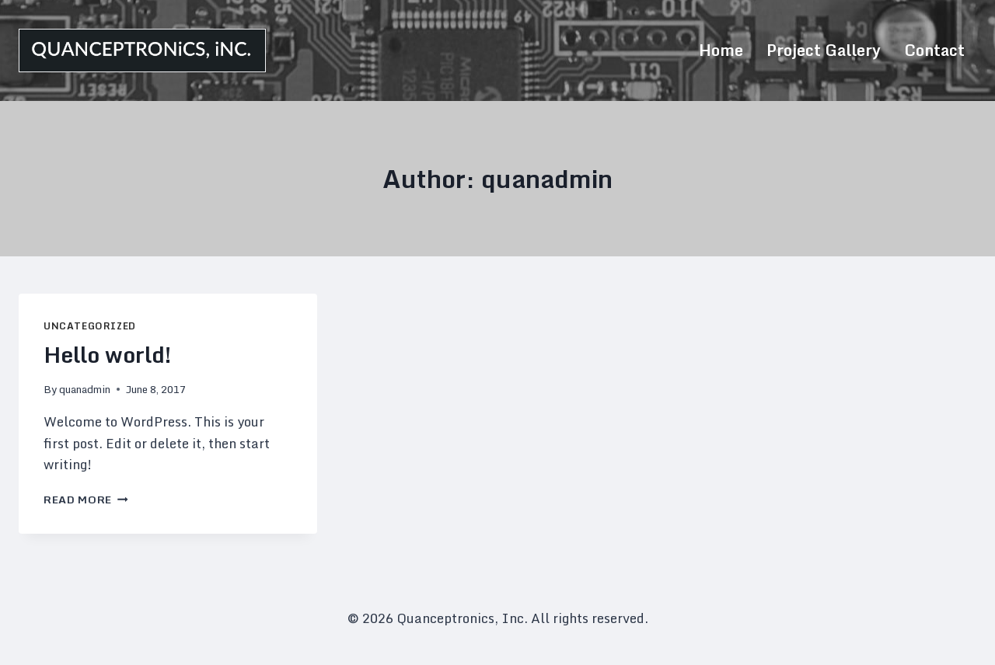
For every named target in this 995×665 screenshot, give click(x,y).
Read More (86, 499)
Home (721, 50)
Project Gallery (823, 50)
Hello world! (108, 354)
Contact (934, 50)
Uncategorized (90, 326)
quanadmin (84, 389)
